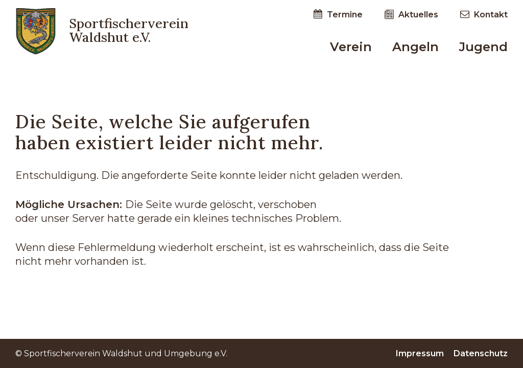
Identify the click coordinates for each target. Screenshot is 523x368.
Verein (351, 47)
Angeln (415, 47)
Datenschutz (481, 353)
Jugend (483, 47)
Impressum (421, 353)
